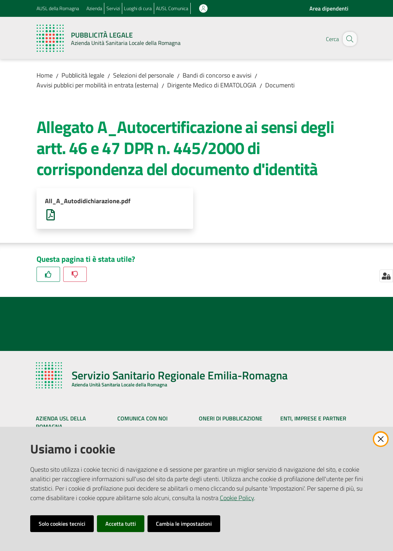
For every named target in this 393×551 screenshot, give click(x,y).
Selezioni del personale (143, 75)
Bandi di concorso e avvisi (217, 75)
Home (45, 75)
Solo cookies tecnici (62, 523)
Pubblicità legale (82, 75)
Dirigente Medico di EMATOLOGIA (211, 85)
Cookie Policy (237, 498)
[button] (348, 39)
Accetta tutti (120, 523)
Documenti (280, 85)
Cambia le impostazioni (184, 523)
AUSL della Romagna (58, 8)
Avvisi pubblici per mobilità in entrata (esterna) (97, 85)
